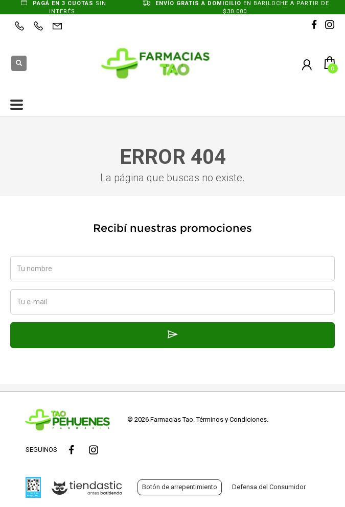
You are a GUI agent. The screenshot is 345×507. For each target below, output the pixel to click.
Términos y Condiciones (231, 419)
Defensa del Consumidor (269, 487)
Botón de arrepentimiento (179, 487)
